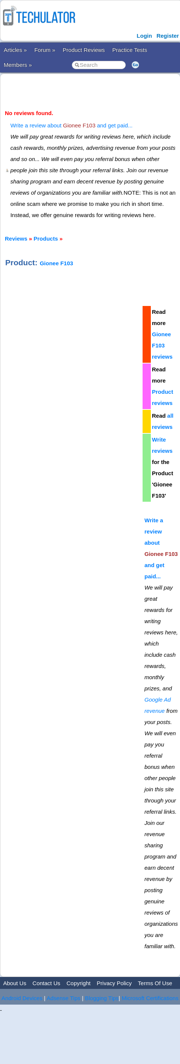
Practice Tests (129, 50)
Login (144, 36)
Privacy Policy (114, 983)
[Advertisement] (70, 375)
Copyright (79, 983)
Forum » (44, 50)
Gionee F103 (56, 263)
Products (46, 238)
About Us (14, 983)
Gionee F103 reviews (162, 345)
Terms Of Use (155, 983)
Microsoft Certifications (150, 998)
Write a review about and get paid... (71, 125)
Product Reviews (84, 50)
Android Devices (21, 998)
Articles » (15, 50)
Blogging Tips (102, 998)
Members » (18, 65)
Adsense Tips (63, 998)
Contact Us (46, 983)
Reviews (16, 238)
